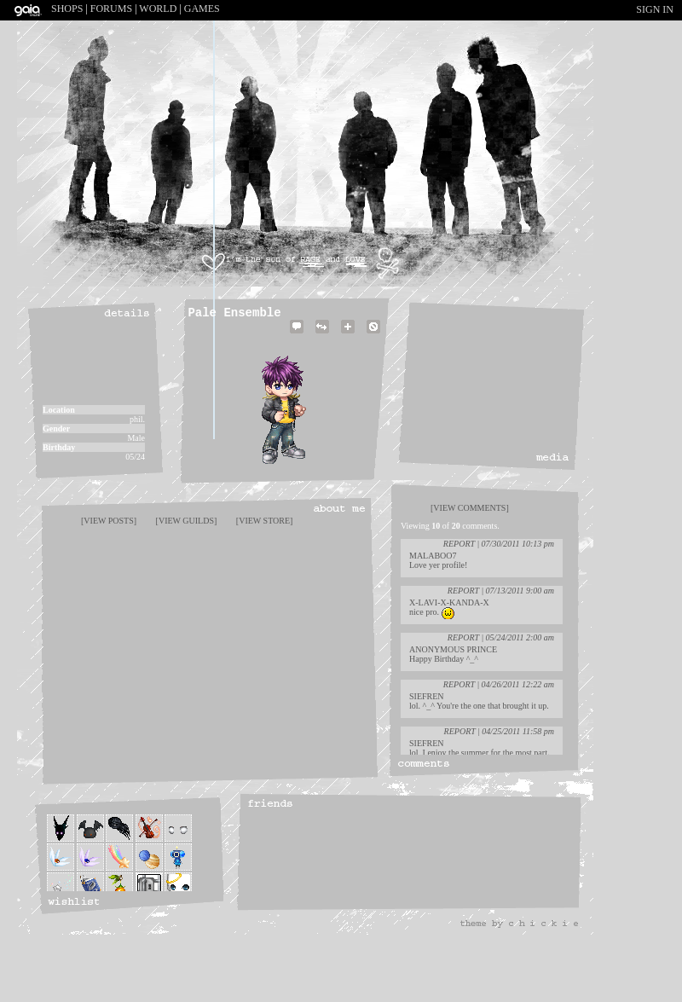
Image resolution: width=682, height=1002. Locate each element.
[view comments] (470, 508)
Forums (111, 8)
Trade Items (322, 336)
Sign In (654, 9)
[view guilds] (186, 520)
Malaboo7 (433, 555)
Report (459, 543)
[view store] (264, 520)
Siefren (426, 696)
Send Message (296, 336)
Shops (67, 8)
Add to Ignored (373, 336)
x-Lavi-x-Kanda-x (449, 602)
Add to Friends (348, 336)
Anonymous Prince (453, 649)
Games (202, 8)
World (157, 8)
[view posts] (108, 520)
